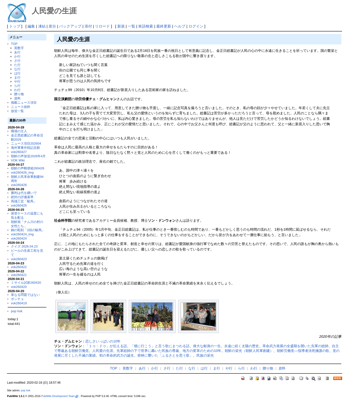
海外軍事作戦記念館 (25, 148)
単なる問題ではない (25, 295)
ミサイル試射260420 (26, 282)
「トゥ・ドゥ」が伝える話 (106, 346)
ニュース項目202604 (26, 143)
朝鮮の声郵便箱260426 (27, 168)
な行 (17, 69)
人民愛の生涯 (102, 351)
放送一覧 (17, 111)
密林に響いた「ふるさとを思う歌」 (165, 355)
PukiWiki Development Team (59, 396)
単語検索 (145, 26)
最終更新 (163, 26)
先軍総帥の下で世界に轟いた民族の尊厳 (148, 351)
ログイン (196, 26)
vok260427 (19, 152)
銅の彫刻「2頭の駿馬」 (28, 230)
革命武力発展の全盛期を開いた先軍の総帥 (295, 346)
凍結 (42, 26)
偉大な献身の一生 (207, 346)
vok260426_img (22, 172)
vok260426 (19, 185)
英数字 (19, 48)
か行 (17, 56)
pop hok (16, 311)
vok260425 (19, 205)
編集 (31, 26)
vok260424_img (22, 234)
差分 (52, 26)
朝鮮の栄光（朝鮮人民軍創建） (249, 351)
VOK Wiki (18, 160)
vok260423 (19, 259)
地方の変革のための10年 (202, 351)
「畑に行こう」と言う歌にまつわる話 (160, 346)
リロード (102, 26)
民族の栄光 (205, 355)
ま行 (17, 77)
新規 (121, 26)
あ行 (17, 52)
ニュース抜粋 (20, 107)
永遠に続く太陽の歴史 (241, 346)
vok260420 (19, 287)
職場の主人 (19, 131)
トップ (14, 26)
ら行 (17, 86)
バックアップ (70, 26)
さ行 (17, 60)
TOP (14, 44)
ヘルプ (179, 26)
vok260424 (19, 238)
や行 (17, 81)
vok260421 (19, 275)
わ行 (17, 90)
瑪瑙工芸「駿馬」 (24, 201)
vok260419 (19, 303)
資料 (17, 98)
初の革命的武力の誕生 (116, 355)
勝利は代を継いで (24, 193)
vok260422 (19, 267)
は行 (17, 73)
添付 (88, 26)
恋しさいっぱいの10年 (103, 341)
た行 (17, 65)
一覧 (131, 26)
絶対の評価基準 (22, 197)
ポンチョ (17, 299)
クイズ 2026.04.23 (24, 246)
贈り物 (19, 94)
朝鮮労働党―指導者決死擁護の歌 (303, 351)
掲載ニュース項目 (24, 102)
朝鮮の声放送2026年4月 (28, 156)
